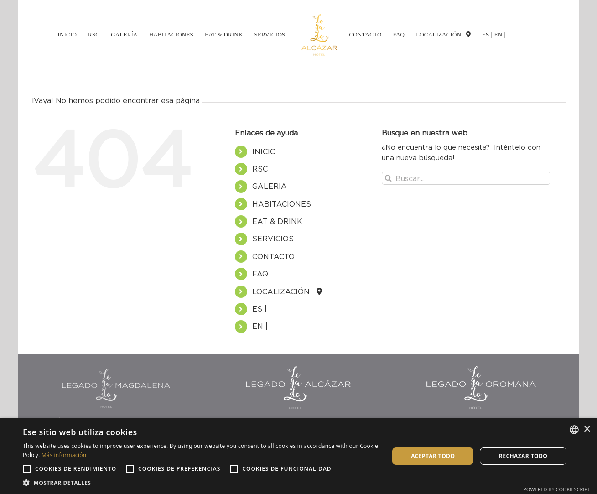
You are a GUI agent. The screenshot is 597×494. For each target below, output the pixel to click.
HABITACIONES (281, 204)
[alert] (298, 456)
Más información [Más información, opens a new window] (64, 455)
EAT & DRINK (277, 221)
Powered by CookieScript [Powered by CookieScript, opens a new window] (556, 489)
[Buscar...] (466, 178)
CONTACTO (273, 256)
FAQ (260, 274)
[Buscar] (388, 178)
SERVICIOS (273, 238)
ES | (259, 309)
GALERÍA (269, 186)
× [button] (586, 429)
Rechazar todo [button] (523, 456)
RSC (260, 169)
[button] (200, 482)
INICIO (264, 151)
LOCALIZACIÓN (284, 291)
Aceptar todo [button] (433, 456)
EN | (260, 326)
